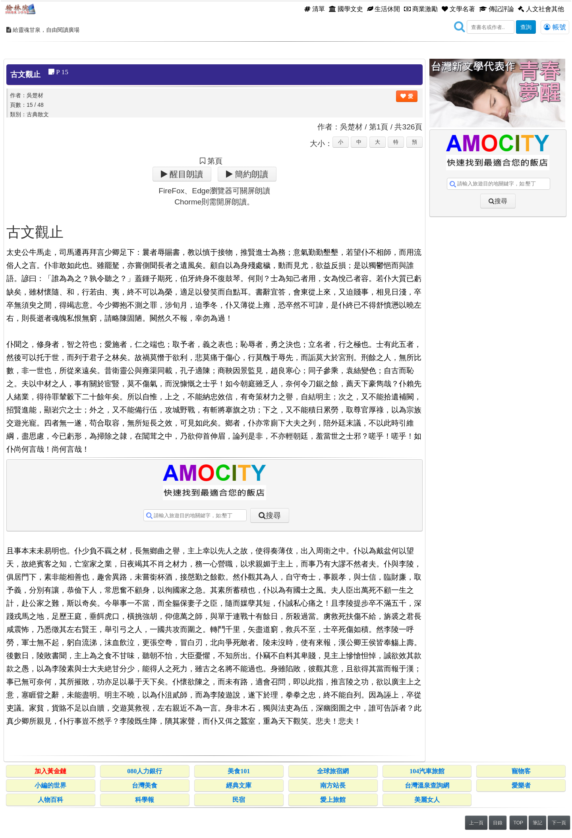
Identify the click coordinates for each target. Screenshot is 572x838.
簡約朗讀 (250, 174)
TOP (518, 823)
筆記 (537, 823)
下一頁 (559, 823)
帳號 (555, 27)
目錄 (497, 823)
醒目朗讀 (185, 174)
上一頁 (476, 823)
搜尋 (273, 515)
